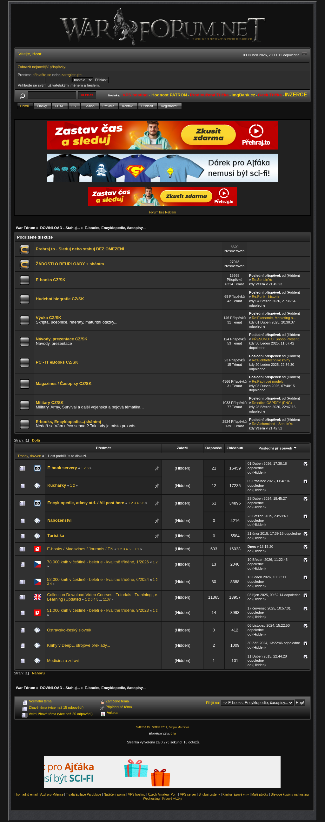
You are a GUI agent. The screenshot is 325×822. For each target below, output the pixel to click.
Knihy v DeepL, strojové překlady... (78, 645)
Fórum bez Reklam (162, 212)
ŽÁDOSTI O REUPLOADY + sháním (70, 263)
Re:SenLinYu (262, 280)
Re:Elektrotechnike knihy (271, 360)
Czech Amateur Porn (162, 794)
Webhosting (151, 798)
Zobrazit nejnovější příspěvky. (42, 67)
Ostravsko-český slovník (69, 630)
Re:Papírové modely (267, 381)
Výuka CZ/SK (48, 317)
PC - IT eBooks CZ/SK (57, 362)
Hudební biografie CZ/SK (60, 298)
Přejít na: (213, 703)
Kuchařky (56, 485)
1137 (107, 599)
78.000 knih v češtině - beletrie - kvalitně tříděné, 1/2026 (98, 562)
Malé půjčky (259, 794)
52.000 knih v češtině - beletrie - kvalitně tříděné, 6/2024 (98, 579)
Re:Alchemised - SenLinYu (272, 424)
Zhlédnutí (235, 448)
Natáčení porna (114, 794)
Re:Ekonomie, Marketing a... (273, 318)
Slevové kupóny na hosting (290, 794)
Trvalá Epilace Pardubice (83, 794)
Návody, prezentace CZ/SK (62, 339)
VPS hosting (136, 794)
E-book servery (62, 467)
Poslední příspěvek (277, 448)
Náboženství (59, 520)
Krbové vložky (172, 798)
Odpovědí (213, 448)
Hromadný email (26, 794)
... (134, 549)
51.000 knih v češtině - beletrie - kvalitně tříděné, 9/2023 (98, 610)
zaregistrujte (72, 75)
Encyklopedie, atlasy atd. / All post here (85, 502)
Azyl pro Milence (51, 794)
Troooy (22, 456)
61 (137, 549)
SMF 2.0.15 (143, 727)
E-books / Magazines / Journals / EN (80, 549)
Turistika (55, 535)
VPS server (188, 794)
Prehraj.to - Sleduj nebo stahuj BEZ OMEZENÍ (80, 249)
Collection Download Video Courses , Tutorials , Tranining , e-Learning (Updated (102, 597)
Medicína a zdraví (63, 660)
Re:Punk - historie (265, 296)
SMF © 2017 (159, 727)
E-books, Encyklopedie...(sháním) (68, 421)
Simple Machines (179, 727)
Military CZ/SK (50, 402)
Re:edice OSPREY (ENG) (272, 403)
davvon (35, 456)
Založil (182, 448)
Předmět (103, 448)
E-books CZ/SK (50, 279)
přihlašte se (41, 75)
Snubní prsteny (209, 794)
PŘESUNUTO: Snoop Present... (276, 339)
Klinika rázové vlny (235, 794)
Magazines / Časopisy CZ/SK (64, 383)
